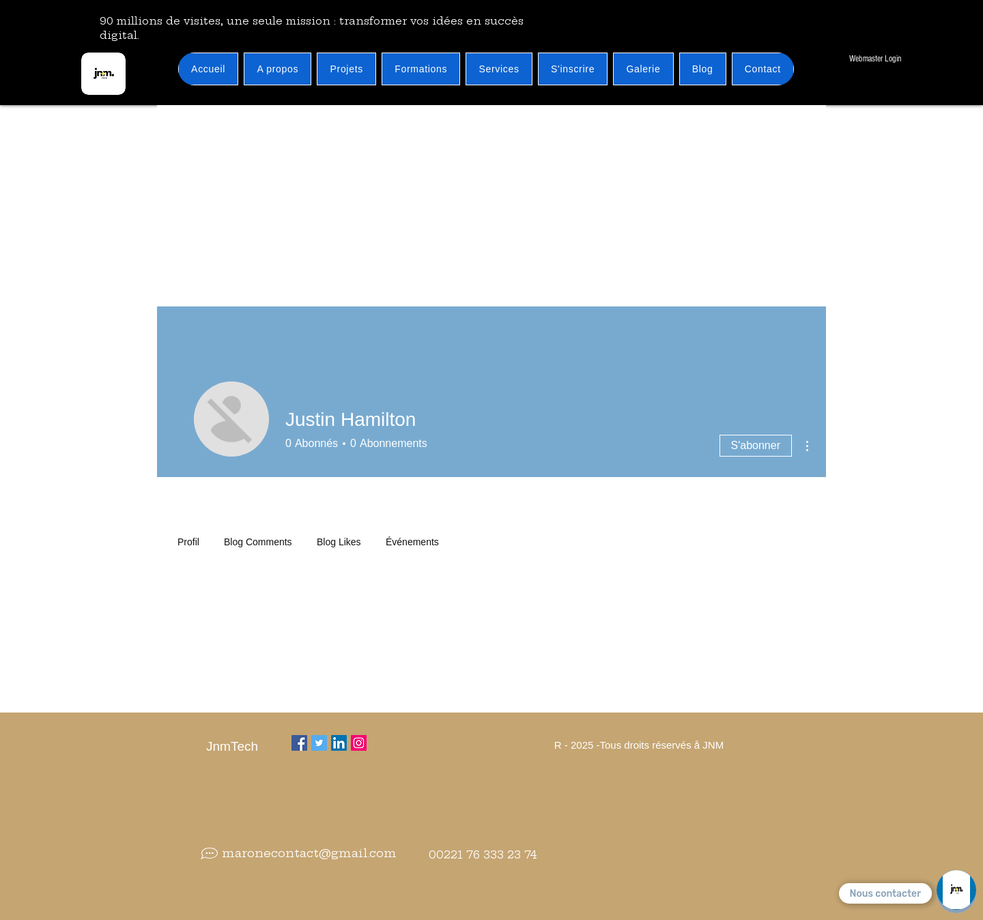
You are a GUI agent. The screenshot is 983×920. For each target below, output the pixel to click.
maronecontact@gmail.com (309, 853)
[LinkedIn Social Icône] (339, 743)
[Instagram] (359, 743)
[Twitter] (319, 743)
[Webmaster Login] (875, 58)
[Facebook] (299, 743)
